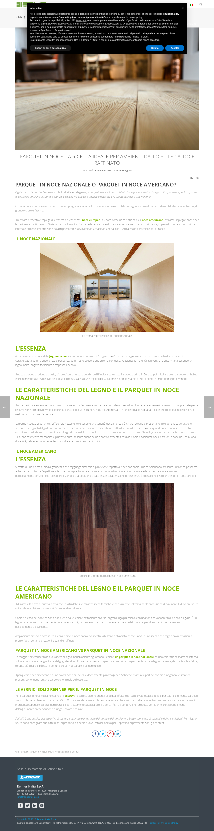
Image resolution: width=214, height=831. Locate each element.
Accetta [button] (174, 48)
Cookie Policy (171, 822)
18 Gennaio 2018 (102, 170)
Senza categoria (124, 170)
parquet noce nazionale (58, 752)
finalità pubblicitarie (66, 27)
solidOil (76, 752)
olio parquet (21, 752)
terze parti (81, 20)
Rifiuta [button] (155, 48)
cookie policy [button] (135, 17)
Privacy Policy (156, 822)
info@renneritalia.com (28, 796)
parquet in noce (37, 752)
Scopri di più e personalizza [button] (50, 48)
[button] (182, 8)
